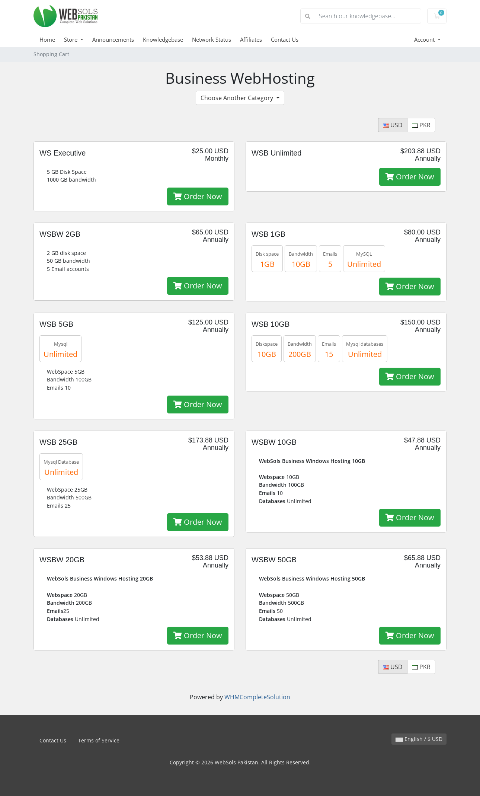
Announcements (113, 39)
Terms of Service (98, 740)
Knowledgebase (163, 39)
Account (425, 39)
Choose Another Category (238, 98)
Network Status (211, 39)
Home (47, 39)
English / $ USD (419, 738)
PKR (421, 125)
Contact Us (284, 39)
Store (71, 39)
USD (393, 125)
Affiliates (251, 39)
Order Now (197, 196)
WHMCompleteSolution (257, 697)
